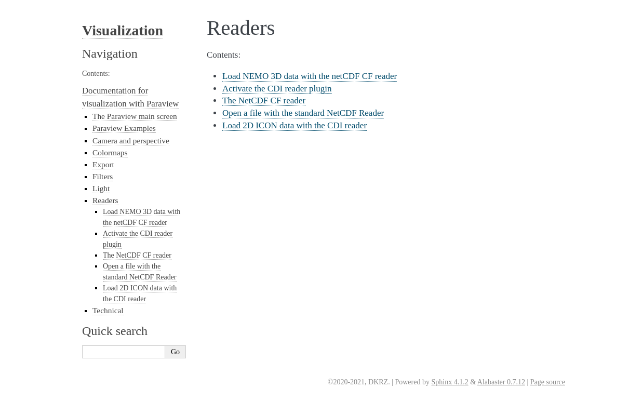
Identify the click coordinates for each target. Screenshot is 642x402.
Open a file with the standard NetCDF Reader (303, 113)
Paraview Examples (124, 128)
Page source (547, 382)
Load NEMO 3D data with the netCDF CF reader (309, 76)
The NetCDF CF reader (263, 100)
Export (103, 164)
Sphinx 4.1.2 (449, 382)
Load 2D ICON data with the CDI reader (294, 125)
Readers (105, 200)
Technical (108, 310)
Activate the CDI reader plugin (277, 88)
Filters (102, 176)
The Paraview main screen (134, 116)
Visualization (122, 30)
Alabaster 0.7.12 (501, 382)
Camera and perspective (130, 140)
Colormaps (110, 152)
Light (101, 188)
